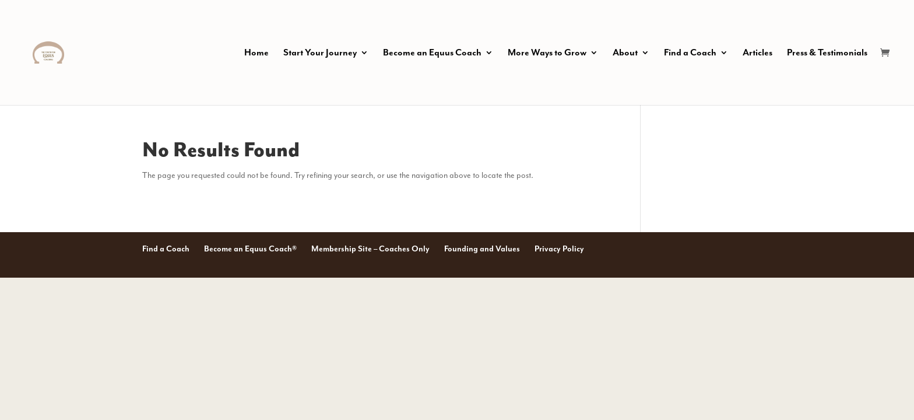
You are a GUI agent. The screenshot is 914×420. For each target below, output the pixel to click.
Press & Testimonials (827, 53)
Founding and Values (482, 249)
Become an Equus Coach (432, 53)
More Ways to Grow (547, 53)
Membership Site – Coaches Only (370, 249)
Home (256, 53)
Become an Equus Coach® (250, 249)
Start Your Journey (320, 53)
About (625, 53)
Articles (757, 53)
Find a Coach (690, 53)
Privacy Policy (559, 249)
